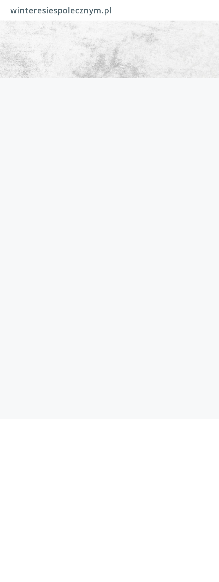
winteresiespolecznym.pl (61, 10)
